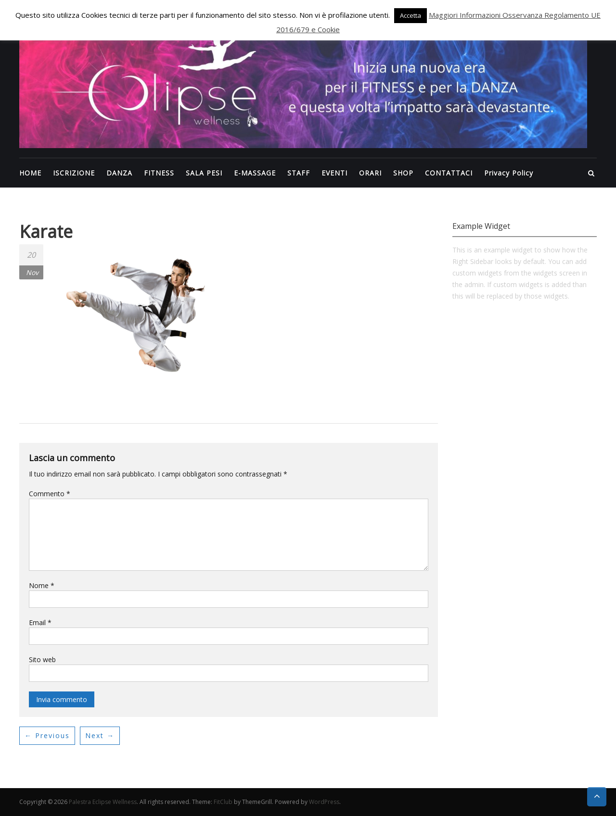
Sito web (42, 659)
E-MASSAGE (255, 172)
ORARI (370, 172)
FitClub (223, 802)
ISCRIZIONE (74, 172)
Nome (41, 585)
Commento (49, 493)
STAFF (298, 172)
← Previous (47, 735)
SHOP (403, 172)
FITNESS (159, 172)
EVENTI (334, 172)
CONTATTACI (449, 172)
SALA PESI (204, 172)
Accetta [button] (410, 15)
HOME (30, 172)
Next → (100, 735)
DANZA (119, 172)
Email (40, 622)
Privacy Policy (508, 172)
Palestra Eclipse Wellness (103, 802)
